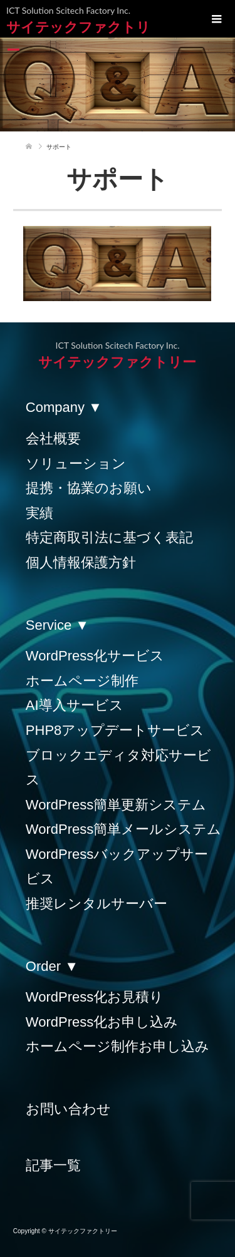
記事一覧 (53, 1165)
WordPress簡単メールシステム (123, 829)
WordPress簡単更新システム (116, 805)
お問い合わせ (68, 1109)
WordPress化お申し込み (102, 1022)
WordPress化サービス (95, 656)
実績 (39, 513)
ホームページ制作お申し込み (117, 1046)
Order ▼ (52, 966)
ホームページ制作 (82, 681)
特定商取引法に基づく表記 (109, 537)
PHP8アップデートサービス (115, 730)
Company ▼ (64, 407)
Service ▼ (57, 625)
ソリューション (76, 463)
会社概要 (53, 438)
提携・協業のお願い (89, 488)
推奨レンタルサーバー (96, 903)
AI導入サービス (74, 705)
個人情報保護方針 (81, 562)
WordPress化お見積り (95, 997)
